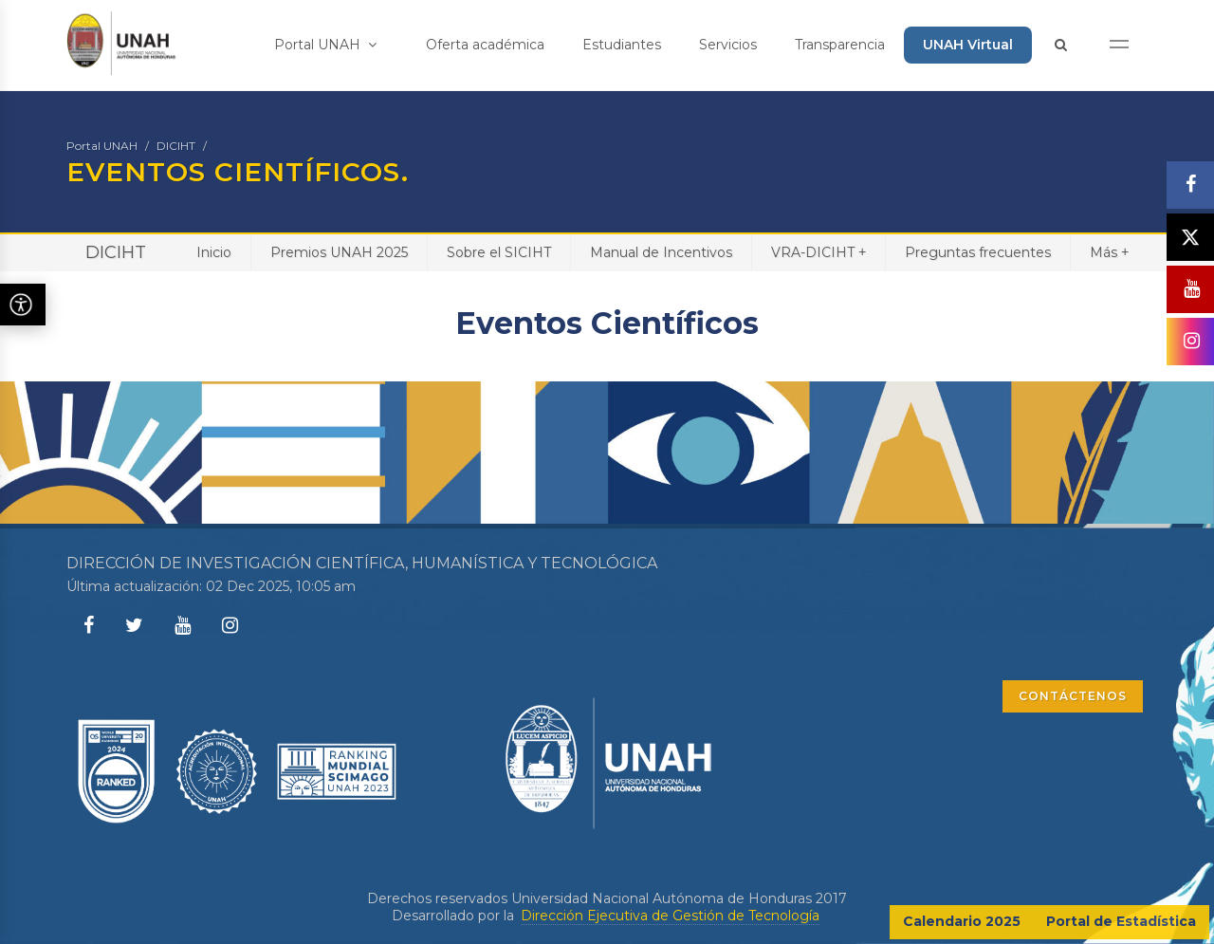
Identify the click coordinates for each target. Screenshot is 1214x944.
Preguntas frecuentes (978, 252)
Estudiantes (621, 44)
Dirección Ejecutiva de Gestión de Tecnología (670, 915)
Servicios (728, 44)
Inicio (213, 252)
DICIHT (175, 146)
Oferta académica (485, 44)
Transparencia (840, 44)
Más (1109, 252)
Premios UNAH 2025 (339, 252)
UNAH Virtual (968, 44)
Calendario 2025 (962, 921)
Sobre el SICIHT (499, 252)
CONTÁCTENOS (1073, 696)
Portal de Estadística (1121, 921)
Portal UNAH (325, 44)
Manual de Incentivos (661, 252)
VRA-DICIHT (818, 252)
